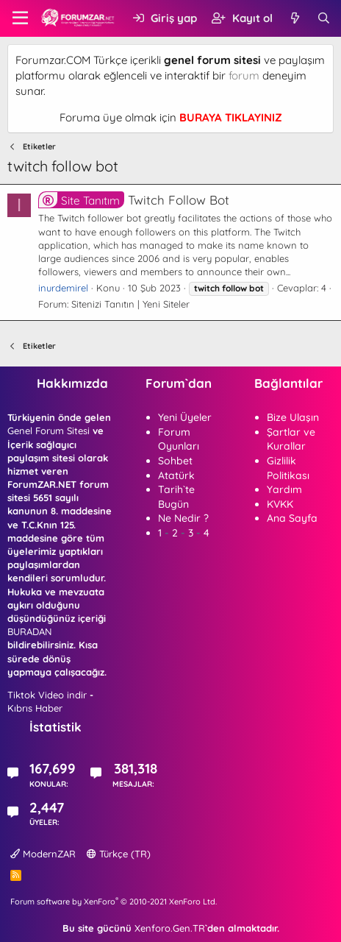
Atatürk (176, 475)
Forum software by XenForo (113, 901)
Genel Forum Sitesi (48, 430)
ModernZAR (43, 854)
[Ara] (323, 18)
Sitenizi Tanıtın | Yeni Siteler (130, 304)
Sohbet (175, 460)
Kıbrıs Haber (34, 708)
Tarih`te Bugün (176, 497)
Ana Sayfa (292, 518)
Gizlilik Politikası (288, 468)
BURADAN (29, 631)
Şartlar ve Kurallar (291, 439)
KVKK (280, 504)
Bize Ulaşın (293, 417)
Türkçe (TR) (119, 854)
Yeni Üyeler (185, 417)
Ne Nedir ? (183, 518)
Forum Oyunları (178, 439)
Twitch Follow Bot (133, 200)
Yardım (284, 489)
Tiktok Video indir (47, 695)
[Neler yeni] (294, 18)
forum (244, 75)
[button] (20, 18)
